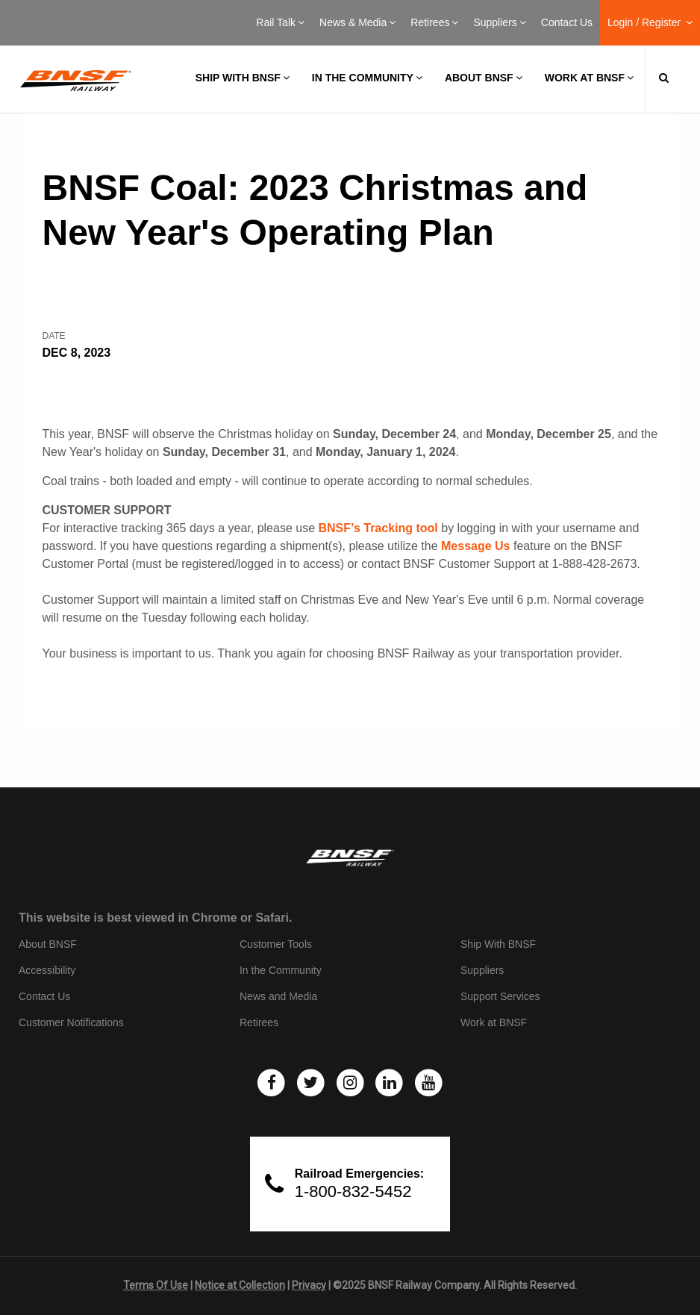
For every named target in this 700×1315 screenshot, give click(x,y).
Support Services (500, 996)
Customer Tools (276, 944)
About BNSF (483, 78)
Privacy (309, 1285)
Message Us (475, 546)
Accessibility (47, 970)
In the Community (367, 78)
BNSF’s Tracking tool (377, 528)
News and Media (278, 996)
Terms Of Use (155, 1285)
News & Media (357, 22)
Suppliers (499, 22)
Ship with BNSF (243, 78)
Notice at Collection (240, 1285)
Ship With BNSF (498, 944)
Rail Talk (280, 22)
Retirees (434, 22)
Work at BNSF (589, 78)
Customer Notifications (71, 1022)
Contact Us (567, 22)
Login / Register (650, 22)
